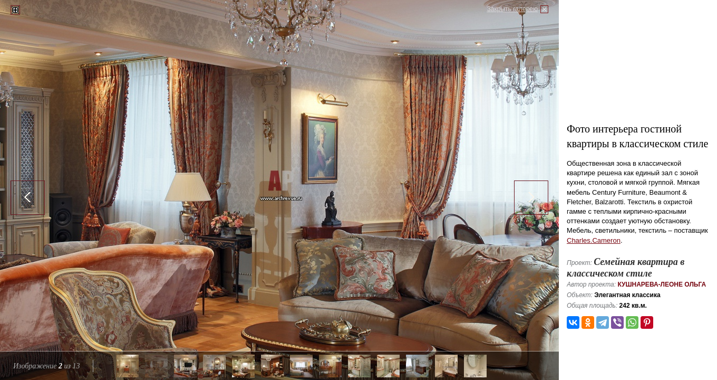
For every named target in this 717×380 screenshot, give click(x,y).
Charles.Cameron (594, 240)
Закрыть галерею (512, 9)
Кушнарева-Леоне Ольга (661, 284)
